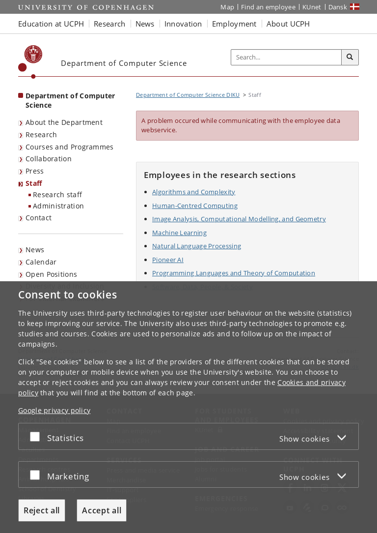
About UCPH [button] (288, 24)
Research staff (57, 194)
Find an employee (268, 6)
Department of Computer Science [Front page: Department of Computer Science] (70, 100)
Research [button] (109, 24)
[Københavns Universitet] (30, 62)
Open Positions (51, 274)
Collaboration (49, 158)
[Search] (350, 57)
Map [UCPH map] (227, 6)
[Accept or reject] (37, 436)
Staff (34, 183)
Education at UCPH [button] (51, 24)
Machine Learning (179, 232)
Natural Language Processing (196, 245)
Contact (39, 217)
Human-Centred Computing (195, 205)
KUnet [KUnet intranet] (312, 6)
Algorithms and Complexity (194, 191)
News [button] (145, 24)
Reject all (42, 510)
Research (41, 134)
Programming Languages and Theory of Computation (233, 272)
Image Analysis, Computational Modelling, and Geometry (239, 218)
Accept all (101, 510)
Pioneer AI (168, 259)
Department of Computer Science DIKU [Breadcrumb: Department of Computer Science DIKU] (188, 94)
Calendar (41, 261)
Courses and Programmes (70, 146)
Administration (58, 205)
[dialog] (188, 407)
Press (35, 171)
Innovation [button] (183, 24)
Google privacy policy (54, 410)
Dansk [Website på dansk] (338, 6)
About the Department (64, 122)
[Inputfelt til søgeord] (286, 57)
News (35, 249)
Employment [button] (234, 24)
